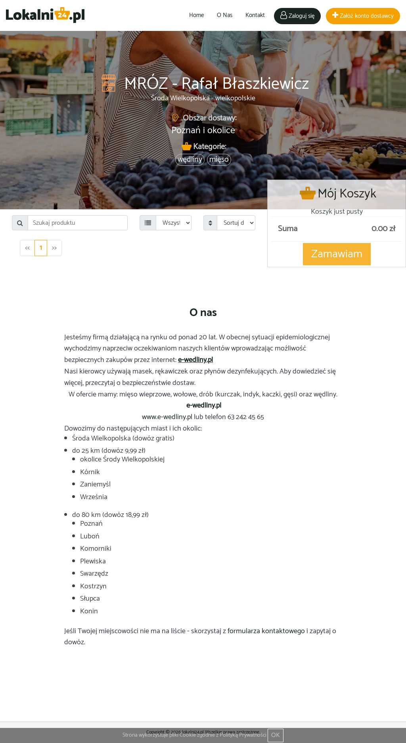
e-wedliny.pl (195, 360)
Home (196, 15)
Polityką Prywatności (243, 735)
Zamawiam (336, 254)
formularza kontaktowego (266, 631)
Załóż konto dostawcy (363, 16)
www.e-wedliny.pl (167, 417)
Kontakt (255, 15)
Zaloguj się (297, 16)
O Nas (224, 15)
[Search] (78, 222)
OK (275, 735)
